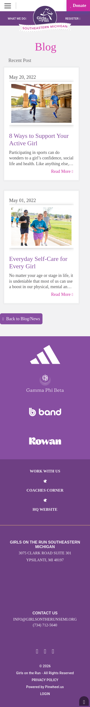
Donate (78, 5)
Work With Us (45, 471)
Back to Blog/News (21, 318)
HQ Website (45, 509)
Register (72, 18)
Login (45, 694)
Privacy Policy (45, 680)
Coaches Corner (45, 490)
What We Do (17, 18)
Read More (62, 171)
